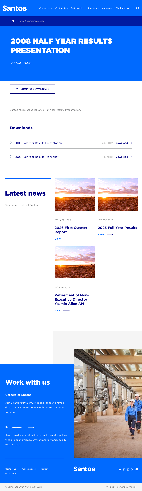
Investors (93, 8)
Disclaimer (10, 473)
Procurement (15, 427)
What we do (61, 8)
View (58, 238)
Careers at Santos (18, 395)
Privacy (44, 469)
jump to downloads (32, 88)
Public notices (29, 469)
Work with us (123, 8)
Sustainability (78, 8)
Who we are (45, 8)
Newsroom (108, 8)
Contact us (10, 469)
